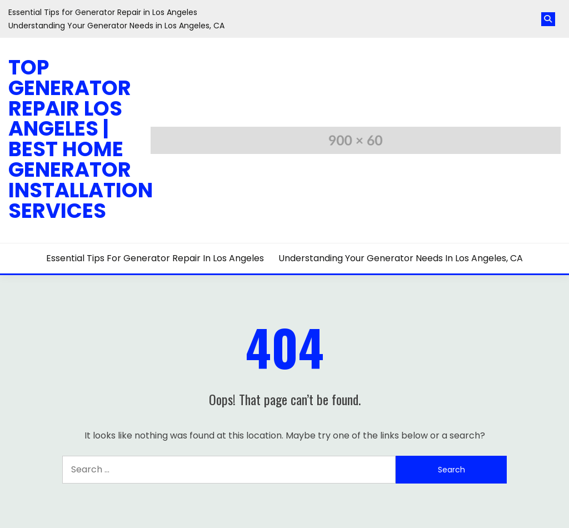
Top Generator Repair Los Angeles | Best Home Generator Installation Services (80, 139)
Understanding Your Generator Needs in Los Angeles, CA (116, 25)
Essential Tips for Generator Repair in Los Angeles (102, 12)
